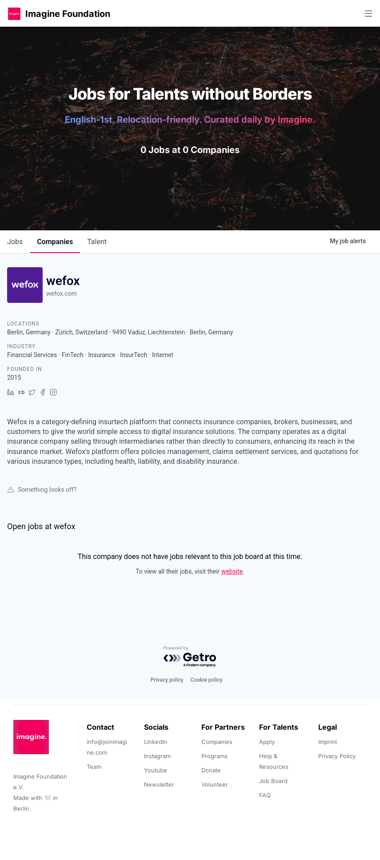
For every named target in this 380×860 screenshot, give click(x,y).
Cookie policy (207, 680)
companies (55, 241)
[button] (14, 14)
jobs (15, 241)
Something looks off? (41, 489)
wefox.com (61, 293)
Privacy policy (166, 680)
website (232, 571)
